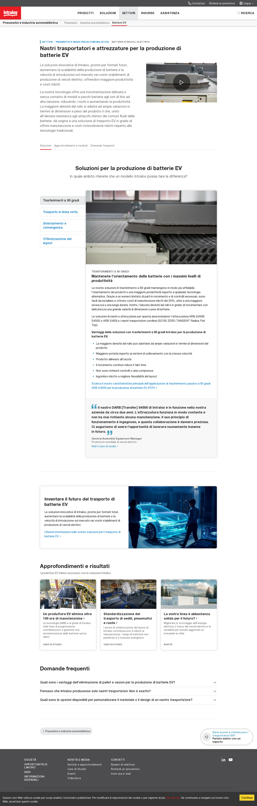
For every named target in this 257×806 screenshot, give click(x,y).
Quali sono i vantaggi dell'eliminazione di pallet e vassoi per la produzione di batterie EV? (128, 682)
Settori (128, 13)
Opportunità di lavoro (35, 766)
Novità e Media (79, 759)
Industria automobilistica (94, 22)
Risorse (147, 13)
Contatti (118, 759)
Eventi (71, 773)
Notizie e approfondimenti (85, 764)
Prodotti (86, 13)
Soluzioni (108, 13)
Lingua (246, 3)
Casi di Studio (77, 768)
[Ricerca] (245, 13)
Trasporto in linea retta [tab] (60, 212)
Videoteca (74, 778)
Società (30, 759)
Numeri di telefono (123, 764)
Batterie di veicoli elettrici (131, 42)
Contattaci (196, 3)
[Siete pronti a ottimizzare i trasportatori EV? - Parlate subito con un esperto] (227, 737)
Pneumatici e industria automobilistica (30, 22)
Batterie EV (119, 22)
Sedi (27, 772)
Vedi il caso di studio (104, 446)
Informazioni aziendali (34, 778)
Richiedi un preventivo (222, 3)
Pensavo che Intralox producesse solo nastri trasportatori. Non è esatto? (128, 691)
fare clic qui (173, 797)
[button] (181, 82)
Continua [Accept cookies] (247, 797)
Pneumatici (70, 22)
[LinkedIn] (223, 760)
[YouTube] (230, 760)
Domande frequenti (103, 145)
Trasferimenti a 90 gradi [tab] (61, 200)
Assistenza (169, 13)
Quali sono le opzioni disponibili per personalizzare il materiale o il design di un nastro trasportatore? (128, 700)
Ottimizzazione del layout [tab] (57, 241)
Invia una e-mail (121, 773)
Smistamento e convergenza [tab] (55, 225)
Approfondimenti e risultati (71, 145)
